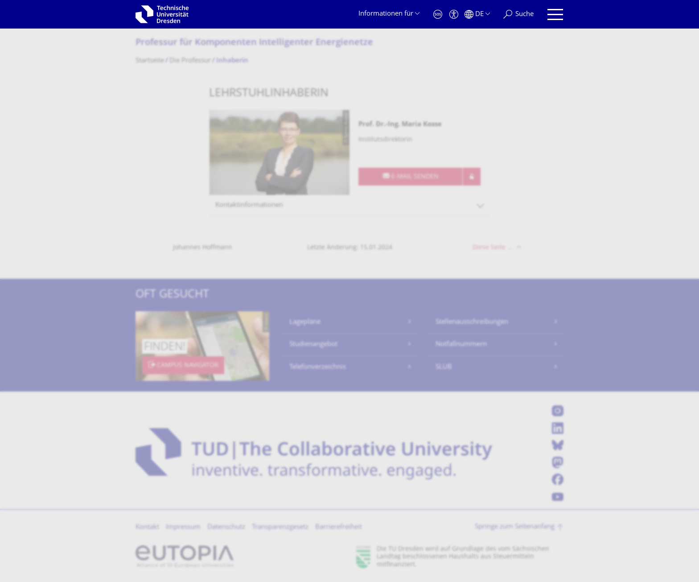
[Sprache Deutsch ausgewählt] (477, 14)
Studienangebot (313, 344)
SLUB (444, 367)
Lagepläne (305, 322)
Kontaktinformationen (249, 205)
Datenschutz (226, 527)
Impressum (183, 527)
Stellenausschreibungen (472, 322)
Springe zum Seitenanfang (515, 527)
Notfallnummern (461, 344)
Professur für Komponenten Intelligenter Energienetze (254, 43)
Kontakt (147, 527)
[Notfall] (438, 14)
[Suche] (518, 14)
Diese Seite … (492, 248)
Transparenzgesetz (280, 527)
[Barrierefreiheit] (454, 14)
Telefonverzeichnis (317, 367)
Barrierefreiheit (338, 527)
